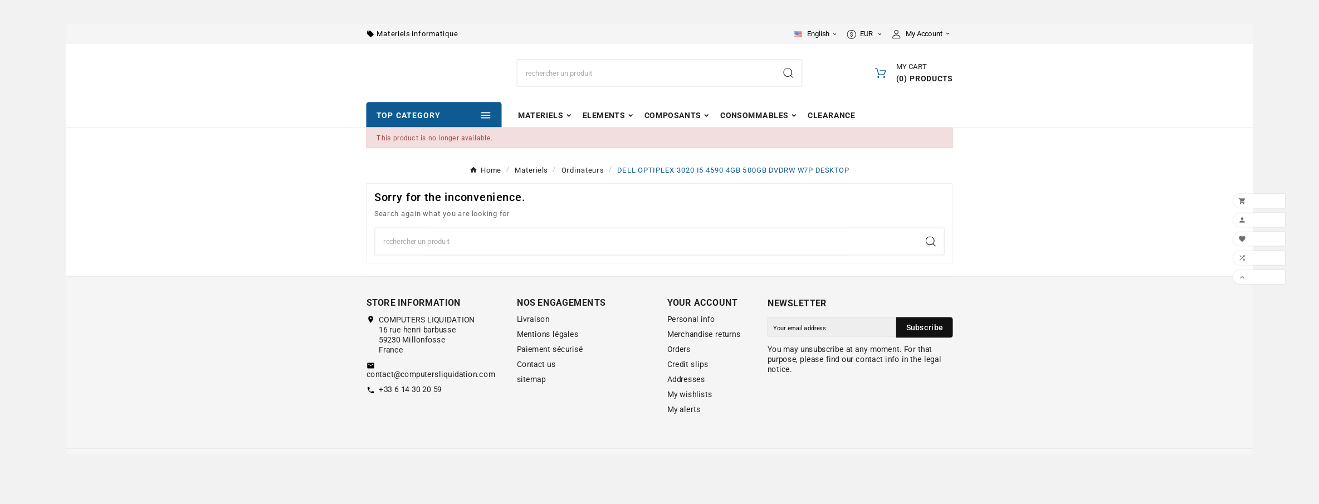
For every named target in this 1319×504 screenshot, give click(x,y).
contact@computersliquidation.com (431, 396)
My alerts (684, 432)
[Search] (646, 85)
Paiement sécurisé (550, 372)
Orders (679, 372)
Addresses (686, 402)
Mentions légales (548, 357)
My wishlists (689, 417)
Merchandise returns (704, 357)
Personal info (691, 341)
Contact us (536, 387)
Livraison (533, 341)
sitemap (531, 402)
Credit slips (688, 387)
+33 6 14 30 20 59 (410, 411)
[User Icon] (922, 35)
